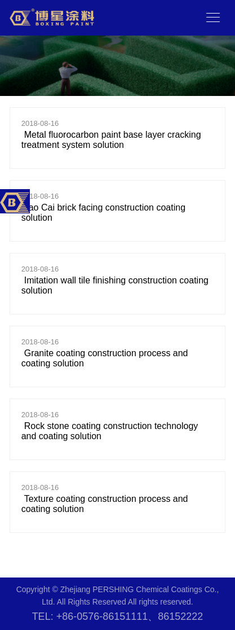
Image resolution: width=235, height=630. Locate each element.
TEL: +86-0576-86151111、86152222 (117, 616)
